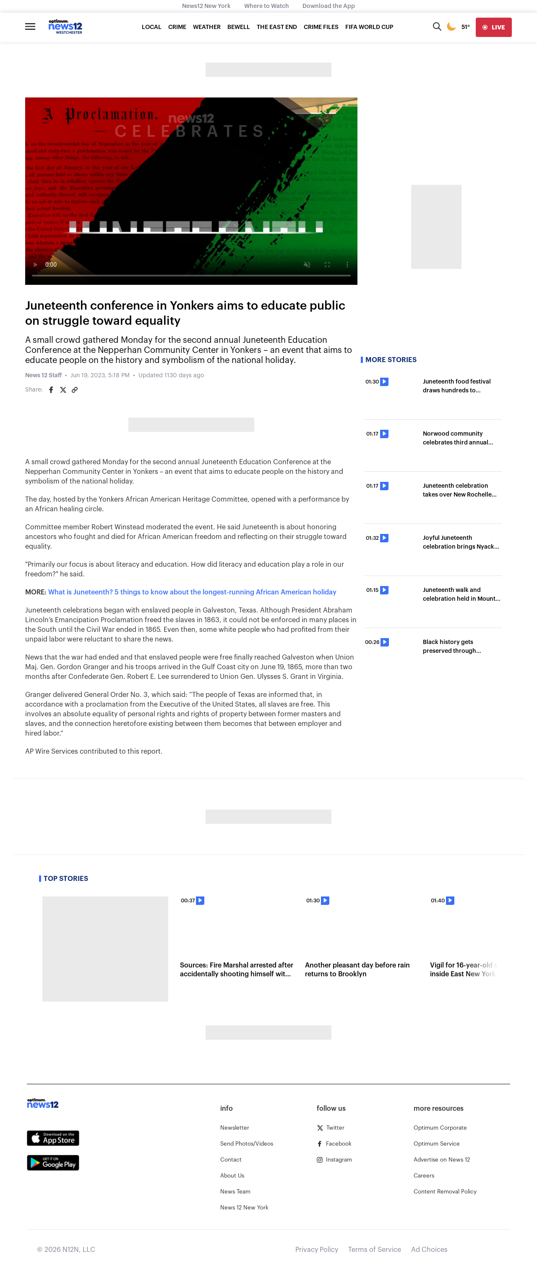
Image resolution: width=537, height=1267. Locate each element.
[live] (494, 27)
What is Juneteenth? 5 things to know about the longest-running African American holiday (192, 592)
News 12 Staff (43, 376)
